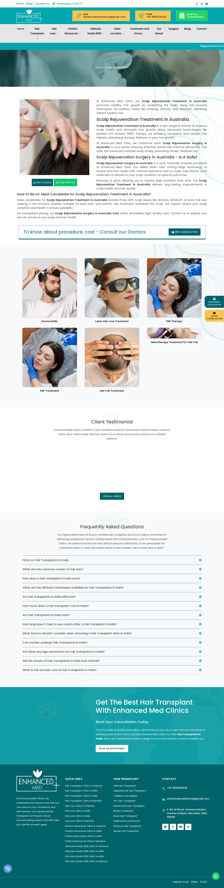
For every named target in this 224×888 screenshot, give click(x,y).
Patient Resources (73, 31)
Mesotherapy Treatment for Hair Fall (174, 342)
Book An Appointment (112, 748)
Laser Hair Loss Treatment (112, 321)
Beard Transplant (123, 810)
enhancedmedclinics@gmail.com (104, 17)
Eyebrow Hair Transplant (127, 826)
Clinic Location (117, 31)
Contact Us (42, 3)
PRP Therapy (174, 321)
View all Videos (112, 496)
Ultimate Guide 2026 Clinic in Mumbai (86, 861)
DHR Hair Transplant (125, 785)
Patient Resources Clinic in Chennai (85, 826)
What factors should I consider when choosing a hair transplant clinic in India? (77, 633)
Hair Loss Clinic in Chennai (79, 805)
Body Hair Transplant (125, 816)
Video (194, 882)
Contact (201, 28)
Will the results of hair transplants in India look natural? (61, 661)
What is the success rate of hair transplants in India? (60, 670)
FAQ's (203, 882)
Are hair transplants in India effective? (49, 597)
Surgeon (174, 28)
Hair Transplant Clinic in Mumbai (83, 800)
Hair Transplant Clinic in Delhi (81, 790)
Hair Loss (54, 31)
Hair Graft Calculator (214, 301)
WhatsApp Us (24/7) (67, 3)
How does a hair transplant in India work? (51, 578)
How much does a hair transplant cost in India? (56, 606)
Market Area (181, 882)
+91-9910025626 (156, 17)
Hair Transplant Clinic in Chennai (83, 785)
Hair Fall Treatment (112, 391)
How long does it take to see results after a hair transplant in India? (70, 624)
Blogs (29, 3)
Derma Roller (49, 321)
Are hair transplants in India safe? (46, 615)
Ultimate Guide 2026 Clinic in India (84, 856)
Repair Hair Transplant (126, 831)
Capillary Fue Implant (126, 795)
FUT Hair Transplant (125, 800)
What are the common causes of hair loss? (53, 569)
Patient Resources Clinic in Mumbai (85, 841)
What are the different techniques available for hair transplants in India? (73, 587)
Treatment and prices (139, 31)
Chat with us (65, 182)
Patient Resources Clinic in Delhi (83, 831)
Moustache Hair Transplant (129, 805)
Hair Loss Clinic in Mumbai (79, 821)
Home (20, 3)
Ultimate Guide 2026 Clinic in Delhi (84, 851)
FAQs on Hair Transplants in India (46, 560)
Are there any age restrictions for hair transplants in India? (64, 652)
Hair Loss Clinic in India (77, 816)
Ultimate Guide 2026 (95, 31)
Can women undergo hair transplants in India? (55, 642)
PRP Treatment (49, 391)
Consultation (195, 15)
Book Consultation (214, 315)
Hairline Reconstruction (127, 821)
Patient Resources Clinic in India (83, 836)
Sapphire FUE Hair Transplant (130, 790)
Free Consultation (184, 232)
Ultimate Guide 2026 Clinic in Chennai (86, 846)
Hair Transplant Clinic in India (81, 795)
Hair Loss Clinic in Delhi (77, 810)
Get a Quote (42, 182)
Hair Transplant (37, 33)
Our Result (159, 31)
